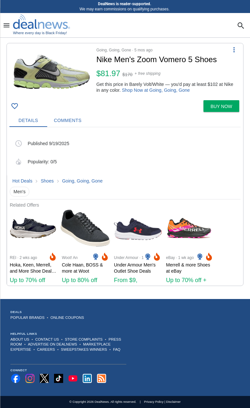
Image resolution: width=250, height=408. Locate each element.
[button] (125, 70)
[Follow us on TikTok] (58, 378)
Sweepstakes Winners (84, 349)
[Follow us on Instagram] (30, 378)
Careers (46, 349)
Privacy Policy (154, 401)
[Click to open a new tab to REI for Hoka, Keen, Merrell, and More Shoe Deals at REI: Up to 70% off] (33, 246)
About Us (19, 339)
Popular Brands (27, 318)
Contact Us (47, 339)
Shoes (47, 181)
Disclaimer (173, 401)
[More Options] (234, 50)
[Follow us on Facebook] (15, 378)
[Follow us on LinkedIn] (87, 378)
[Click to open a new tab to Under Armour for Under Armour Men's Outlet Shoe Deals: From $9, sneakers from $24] (137, 246)
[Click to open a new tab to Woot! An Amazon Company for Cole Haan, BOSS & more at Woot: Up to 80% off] (85, 246)
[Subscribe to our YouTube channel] (73, 378)
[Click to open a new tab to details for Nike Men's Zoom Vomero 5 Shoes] (51, 72)
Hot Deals (22, 181)
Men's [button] (20, 191)
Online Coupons (67, 318)
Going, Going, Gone (82, 181)
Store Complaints (84, 339)
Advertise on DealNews (52, 344)
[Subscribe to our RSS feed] (101, 378)
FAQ (116, 349)
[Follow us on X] (44, 378)
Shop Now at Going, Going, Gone (156, 90)
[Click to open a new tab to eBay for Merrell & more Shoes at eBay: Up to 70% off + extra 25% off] (189, 246)
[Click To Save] (15, 106)
